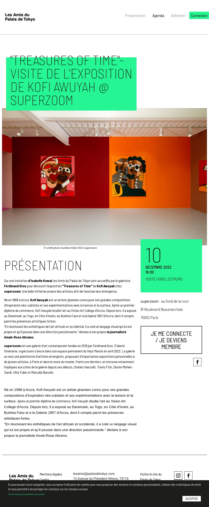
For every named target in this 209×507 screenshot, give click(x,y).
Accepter (192, 502)
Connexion (199, 15)
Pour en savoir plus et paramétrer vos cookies (26, 497)
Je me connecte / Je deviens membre (171, 340)
